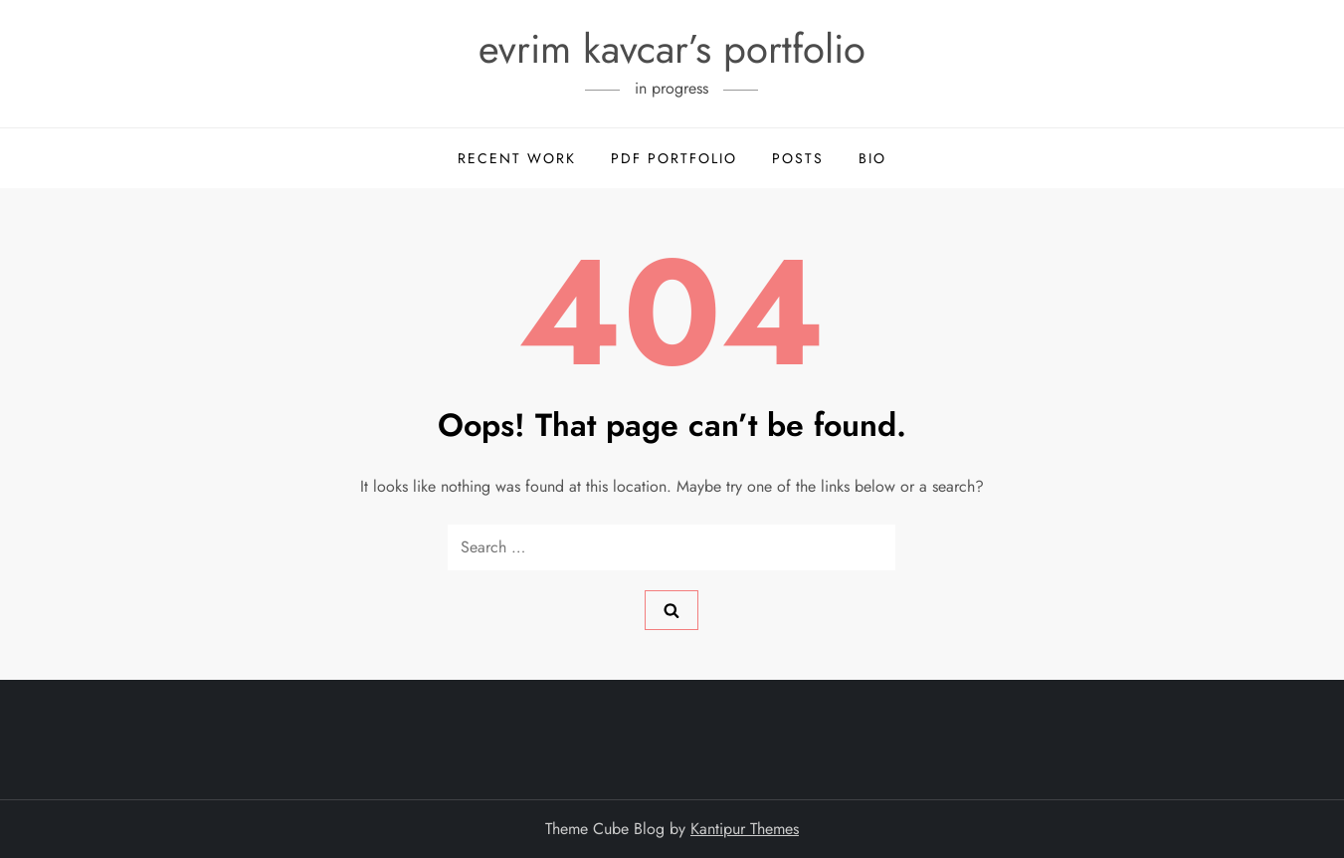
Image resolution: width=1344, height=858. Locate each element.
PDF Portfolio (674, 158)
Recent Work (517, 158)
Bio (872, 158)
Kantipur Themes (744, 828)
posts (798, 158)
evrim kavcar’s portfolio (672, 49)
